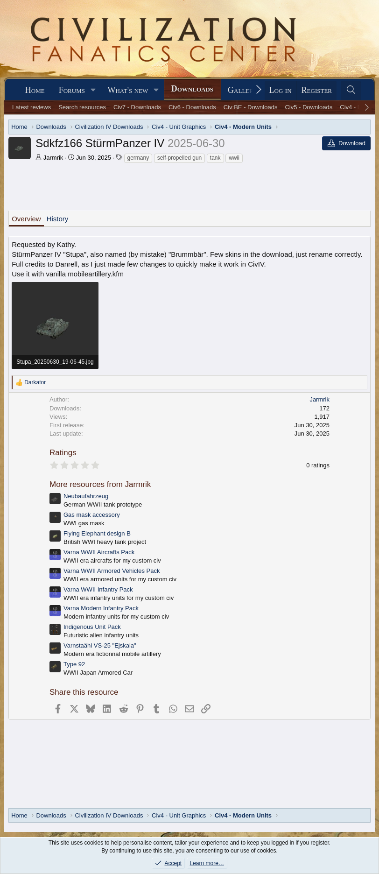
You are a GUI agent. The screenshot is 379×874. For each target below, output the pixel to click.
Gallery (243, 90)
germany (138, 158)
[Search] (351, 90)
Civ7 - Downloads (137, 107)
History (58, 219)
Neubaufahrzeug (85, 496)
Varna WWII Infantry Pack (98, 589)
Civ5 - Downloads (308, 107)
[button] (93, 90)
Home (35, 90)
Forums (72, 90)
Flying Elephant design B (97, 533)
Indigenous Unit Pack (92, 626)
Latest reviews (31, 107)
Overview (26, 219)
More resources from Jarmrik (100, 484)
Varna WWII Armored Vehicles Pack (111, 570)
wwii (234, 158)
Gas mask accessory (91, 514)
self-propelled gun (179, 158)
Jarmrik (53, 157)
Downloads (192, 88)
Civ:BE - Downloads (251, 107)
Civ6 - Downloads (192, 107)
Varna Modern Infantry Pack (101, 608)
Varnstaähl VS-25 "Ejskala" (99, 645)
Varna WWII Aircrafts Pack (98, 552)
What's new (127, 90)
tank (215, 158)
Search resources (82, 107)
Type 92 (74, 664)
